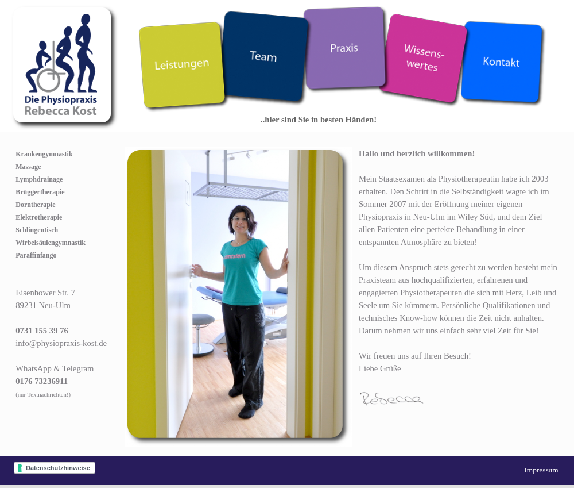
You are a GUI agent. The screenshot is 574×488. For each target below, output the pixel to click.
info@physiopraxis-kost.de (61, 343)
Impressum (541, 470)
